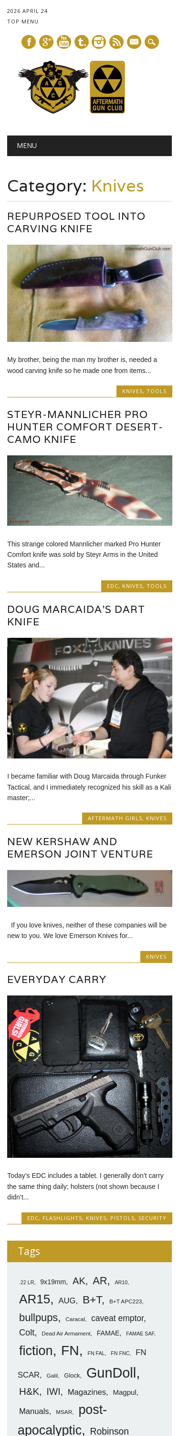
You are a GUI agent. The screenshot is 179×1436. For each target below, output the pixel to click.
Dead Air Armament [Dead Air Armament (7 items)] (66, 1179)
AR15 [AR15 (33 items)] (34, 1144)
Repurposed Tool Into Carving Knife (76, 222)
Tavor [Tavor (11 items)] (28, 1369)
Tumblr (81, 42)
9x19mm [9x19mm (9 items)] (53, 1127)
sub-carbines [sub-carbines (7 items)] (133, 1355)
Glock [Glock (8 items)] (72, 1220)
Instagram (99, 42)
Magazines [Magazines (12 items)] (87, 1237)
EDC (112, 585)
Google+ (46, 42)
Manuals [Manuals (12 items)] (34, 1256)
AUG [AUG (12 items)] (67, 1146)
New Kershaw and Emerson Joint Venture (80, 847)
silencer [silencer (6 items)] (52, 1355)
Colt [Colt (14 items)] (26, 1178)
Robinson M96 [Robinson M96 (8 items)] (87, 1294)
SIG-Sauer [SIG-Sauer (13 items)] (104, 1336)
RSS (116, 42)
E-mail (134, 42)
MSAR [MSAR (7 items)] (64, 1257)
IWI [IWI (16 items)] (54, 1237)
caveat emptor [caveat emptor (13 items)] (117, 1163)
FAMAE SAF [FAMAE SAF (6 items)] (140, 1179)
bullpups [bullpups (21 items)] (38, 1163)
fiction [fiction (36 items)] (36, 1196)
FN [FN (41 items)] (70, 1196)
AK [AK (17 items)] (79, 1126)
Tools (157, 391)
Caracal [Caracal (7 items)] (75, 1164)
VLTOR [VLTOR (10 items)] (55, 1369)
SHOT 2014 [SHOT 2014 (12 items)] (66, 1314)
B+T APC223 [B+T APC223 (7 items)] (125, 1146)
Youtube (64, 42)
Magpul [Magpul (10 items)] (124, 1237)
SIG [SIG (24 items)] (66, 1335)
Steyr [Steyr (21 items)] (98, 1354)
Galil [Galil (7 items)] (52, 1221)
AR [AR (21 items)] (100, 1126)
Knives (132, 391)
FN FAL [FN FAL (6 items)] (96, 1199)
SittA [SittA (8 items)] (73, 1355)
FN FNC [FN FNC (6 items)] (120, 1199)
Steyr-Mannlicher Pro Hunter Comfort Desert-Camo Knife (85, 427)
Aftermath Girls (115, 818)
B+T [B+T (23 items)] (92, 1145)
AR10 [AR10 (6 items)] (121, 1128)
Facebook (28, 42)
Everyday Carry (56, 979)
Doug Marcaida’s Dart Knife (76, 615)
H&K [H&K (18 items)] (29, 1236)
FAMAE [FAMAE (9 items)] (108, 1179)
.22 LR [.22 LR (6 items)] (26, 1128)
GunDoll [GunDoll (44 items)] (111, 1218)
